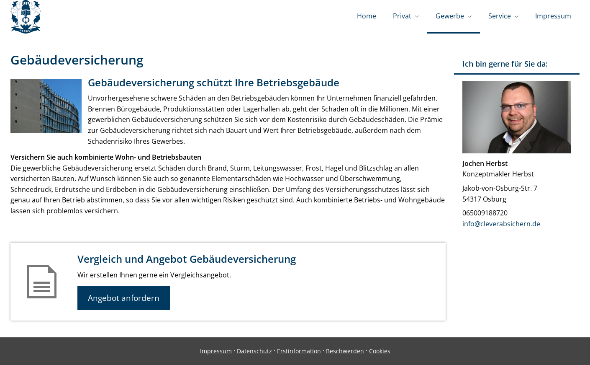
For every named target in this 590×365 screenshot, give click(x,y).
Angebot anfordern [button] (123, 298)
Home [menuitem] (366, 16)
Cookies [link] (379, 351)
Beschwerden (345, 351)
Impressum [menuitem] (553, 16)
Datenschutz (254, 351)
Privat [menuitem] (402, 16)
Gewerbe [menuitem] (450, 16)
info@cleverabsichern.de (501, 223)
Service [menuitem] (499, 16)
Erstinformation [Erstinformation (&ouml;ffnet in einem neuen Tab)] (299, 351)
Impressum (216, 351)
